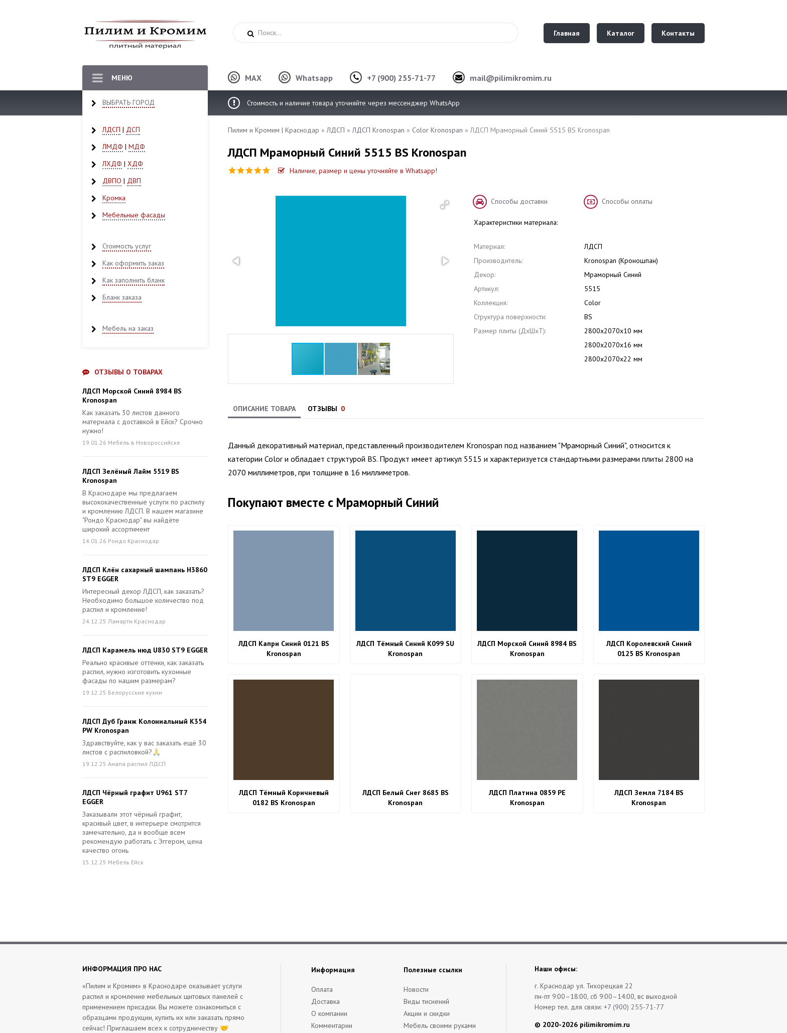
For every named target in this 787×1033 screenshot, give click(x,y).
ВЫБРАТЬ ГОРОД (128, 102)
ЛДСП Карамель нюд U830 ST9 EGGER (145, 650)
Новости (416, 989)
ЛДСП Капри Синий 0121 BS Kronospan (283, 648)
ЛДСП (111, 129)
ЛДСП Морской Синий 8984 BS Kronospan (527, 648)
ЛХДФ (112, 163)
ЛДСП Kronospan (378, 130)
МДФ (136, 146)
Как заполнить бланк (133, 280)
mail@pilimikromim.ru (511, 78)
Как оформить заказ (133, 263)
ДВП (134, 180)
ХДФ (135, 163)
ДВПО (111, 180)
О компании (329, 1013)
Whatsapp (314, 78)
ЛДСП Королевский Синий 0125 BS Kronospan (649, 648)
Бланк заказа (122, 297)
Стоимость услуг (126, 245)
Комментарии (331, 1025)
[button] (445, 205)
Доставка (325, 1001)
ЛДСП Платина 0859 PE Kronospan (527, 797)
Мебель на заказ (128, 328)
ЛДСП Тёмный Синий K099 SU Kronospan (405, 648)
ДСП (133, 129)
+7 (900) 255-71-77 (401, 78)
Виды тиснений (426, 1001)
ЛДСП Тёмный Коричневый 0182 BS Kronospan (284, 797)
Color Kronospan (437, 130)
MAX (253, 78)
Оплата (322, 989)
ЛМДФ (112, 146)
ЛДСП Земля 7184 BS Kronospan (649, 797)
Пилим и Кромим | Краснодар (273, 130)
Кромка (113, 197)
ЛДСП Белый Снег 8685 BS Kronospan (405, 797)
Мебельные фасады (133, 214)
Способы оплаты (627, 201)
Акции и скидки (427, 1013)
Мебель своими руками (440, 1025)
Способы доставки (519, 201)
